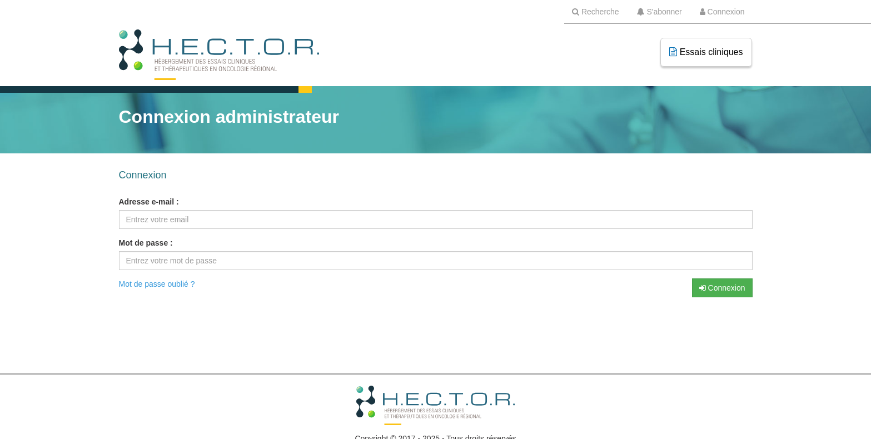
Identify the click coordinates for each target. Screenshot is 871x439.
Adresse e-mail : (149, 201)
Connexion (722, 287)
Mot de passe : (146, 242)
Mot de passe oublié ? (157, 284)
